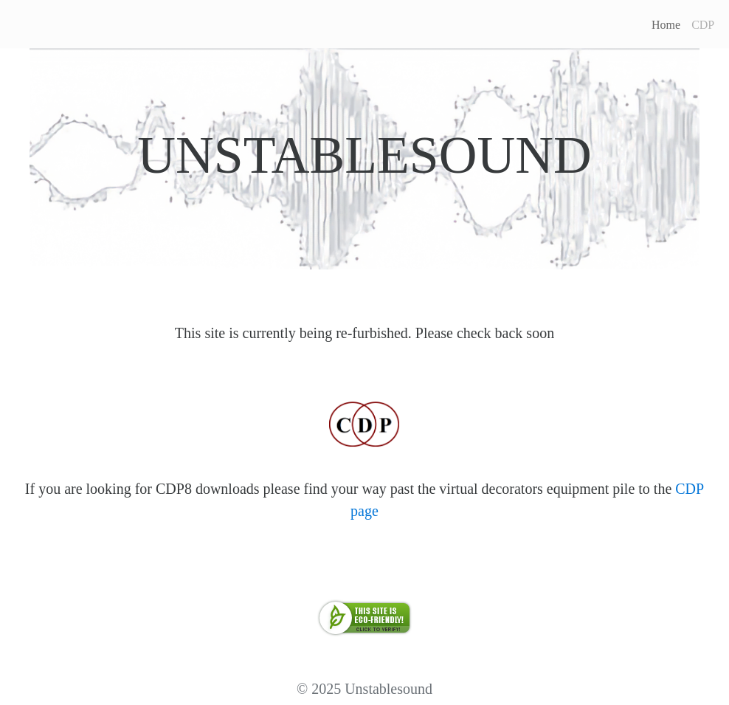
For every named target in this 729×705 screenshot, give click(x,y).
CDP (702, 24)
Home (666, 24)
